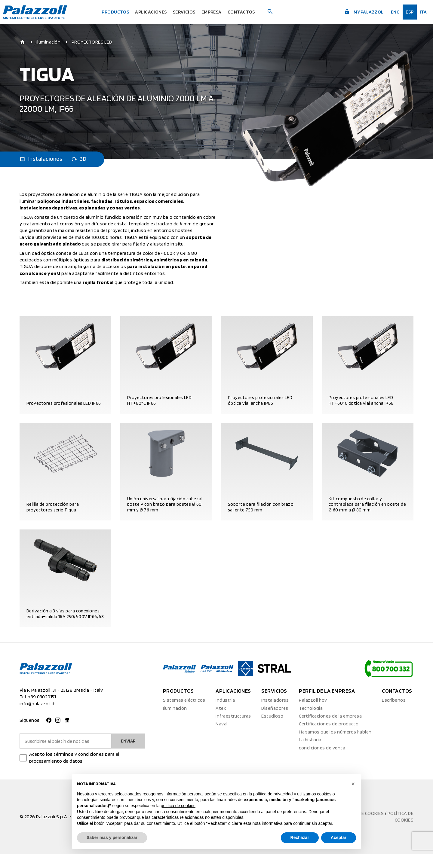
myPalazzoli (358, 11)
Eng (391, 12)
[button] (353, 783)
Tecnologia (311, 708)
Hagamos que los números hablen (335, 732)
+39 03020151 (42, 697)
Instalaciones (41, 159)
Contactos (249, 12)
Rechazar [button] (299, 837)
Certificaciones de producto (328, 724)
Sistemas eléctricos (184, 700)
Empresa (216, 12)
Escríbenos (394, 700)
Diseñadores (274, 708)
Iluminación (48, 42)
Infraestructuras (233, 716)
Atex (221, 708)
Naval (221, 724)
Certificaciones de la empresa (330, 716)
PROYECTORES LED (92, 42)
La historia (310, 740)
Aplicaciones (149, 12)
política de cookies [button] (178, 805)
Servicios (185, 12)
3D (78, 159)
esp (407, 12)
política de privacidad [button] (273, 793)
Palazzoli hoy (313, 700)
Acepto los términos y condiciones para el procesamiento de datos (74, 757)
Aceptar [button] (338, 837)
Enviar (127, 741)
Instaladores (275, 700)
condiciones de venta (322, 748)
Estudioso (272, 716)
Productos (109, 12)
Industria (225, 700)
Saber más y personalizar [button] (112, 837)
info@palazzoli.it (37, 703)
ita (421, 12)
